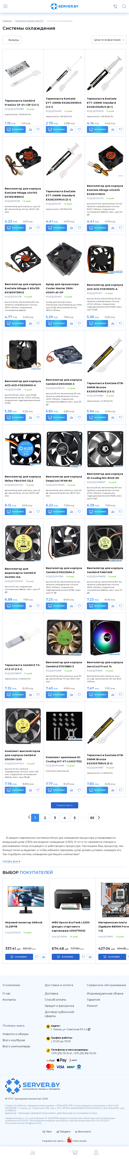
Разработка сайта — (54, 1141)
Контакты (9, 999)
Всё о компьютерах (16, 1046)
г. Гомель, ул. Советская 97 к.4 (70, 1029)
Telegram (63, 1131)
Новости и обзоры (16, 1034)
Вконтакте (83, 1131)
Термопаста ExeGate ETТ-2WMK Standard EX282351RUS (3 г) (60, 195)
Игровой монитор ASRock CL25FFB (23, 924)
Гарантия (93, 999)
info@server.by (33, 1123)
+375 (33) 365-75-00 (84, 1053)
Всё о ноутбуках (14, 1040)
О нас (7, 993)
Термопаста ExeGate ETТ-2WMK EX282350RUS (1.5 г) (63, 102)
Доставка (51, 993)
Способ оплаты (55, 999)
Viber (47, 1131)
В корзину (15, 129)
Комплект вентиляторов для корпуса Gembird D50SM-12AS (22, 755)
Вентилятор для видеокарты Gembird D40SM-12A (20, 573)
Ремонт (92, 1005)
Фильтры (11, 40)
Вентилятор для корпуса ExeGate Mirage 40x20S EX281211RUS (105, 190)
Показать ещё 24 (65, 805)
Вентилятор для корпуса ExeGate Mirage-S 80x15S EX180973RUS (23, 288)
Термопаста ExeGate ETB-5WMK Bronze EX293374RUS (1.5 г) (105, 387)
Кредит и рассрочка (59, 1005)
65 (92, 818)
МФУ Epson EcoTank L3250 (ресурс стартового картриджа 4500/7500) (71, 926)
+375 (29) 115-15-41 (61, 1053)
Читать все (11, 861)
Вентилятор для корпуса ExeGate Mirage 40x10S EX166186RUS (23, 192)
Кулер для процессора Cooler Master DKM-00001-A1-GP (62, 288)
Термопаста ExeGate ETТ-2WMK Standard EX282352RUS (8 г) (102, 102)
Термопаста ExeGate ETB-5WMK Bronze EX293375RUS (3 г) (105, 759)
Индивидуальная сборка (105, 993)
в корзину (21, 957)
